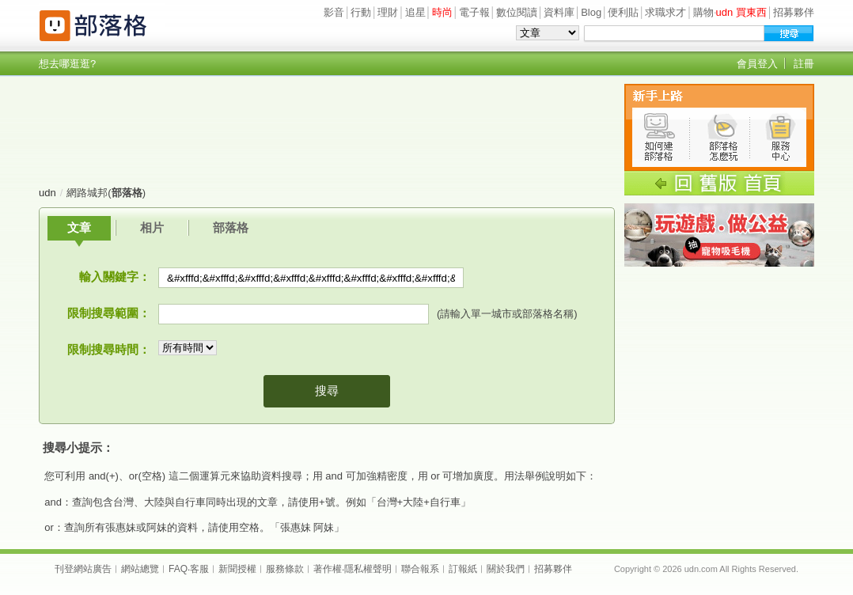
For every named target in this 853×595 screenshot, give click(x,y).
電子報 (474, 12)
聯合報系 (420, 568)
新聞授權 (237, 568)
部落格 (230, 227)
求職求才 (665, 12)
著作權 (327, 568)
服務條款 (285, 568)
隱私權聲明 (368, 568)
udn (47, 193)
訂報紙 (463, 568)
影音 (334, 12)
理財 (387, 12)
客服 (199, 568)
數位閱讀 (516, 12)
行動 (361, 12)
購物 (703, 12)
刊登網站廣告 (83, 568)
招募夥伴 (793, 12)
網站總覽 (140, 568)
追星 (415, 12)
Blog (591, 12)
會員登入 (757, 64)
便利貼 (623, 12)
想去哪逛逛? (67, 64)
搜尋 (327, 390)
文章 (79, 227)
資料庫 (559, 12)
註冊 (804, 64)
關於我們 (506, 568)
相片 (152, 227)
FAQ (178, 568)
